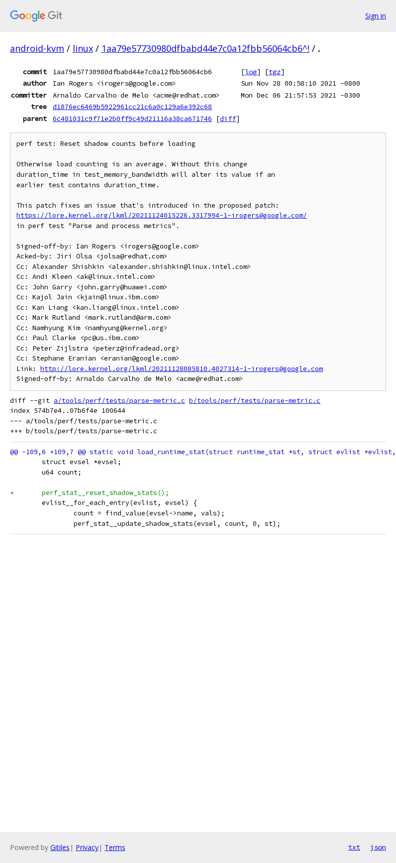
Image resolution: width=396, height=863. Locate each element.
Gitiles (60, 847)
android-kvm (37, 48)
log (251, 71)
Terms (114, 847)
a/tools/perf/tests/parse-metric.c (119, 400)
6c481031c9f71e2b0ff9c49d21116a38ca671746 (132, 118)
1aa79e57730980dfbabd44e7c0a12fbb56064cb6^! (205, 48)
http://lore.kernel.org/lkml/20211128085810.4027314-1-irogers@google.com (181, 369)
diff (228, 118)
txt (354, 847)
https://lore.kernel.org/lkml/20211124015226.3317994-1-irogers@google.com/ (161, 215)
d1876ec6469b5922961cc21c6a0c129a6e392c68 (132, 106)
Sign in (375, 15)
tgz (275, 71)
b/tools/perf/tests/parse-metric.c (254, 400)
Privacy (87, 847)
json (378, 847)
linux (83, 48)
